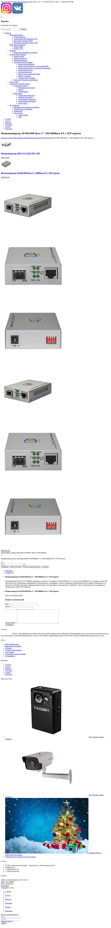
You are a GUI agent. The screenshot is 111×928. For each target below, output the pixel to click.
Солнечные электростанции (20, 84)
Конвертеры (18, 111)
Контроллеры (23, 115)
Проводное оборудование (23, 62)
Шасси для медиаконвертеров (29, 74)
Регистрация (22, 2)
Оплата (8, 675)
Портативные (23, 92)
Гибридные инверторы (26, 95)
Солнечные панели (21, 86)
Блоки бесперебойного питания (25, 52)
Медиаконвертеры (20, 60)
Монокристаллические (26, 88)
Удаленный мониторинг (27, 101)
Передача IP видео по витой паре (26, 80)
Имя (7, 604)
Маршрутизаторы (20, 58)
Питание (13, 51)
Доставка (8, 673)
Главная (4, 138)
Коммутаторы (19, 56)
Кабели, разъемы (24, 76)
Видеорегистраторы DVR (23, 41)
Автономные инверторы (27, 99)
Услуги (7, 669)
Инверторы (18, 93)
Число (8, 606)
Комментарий (11, 625)
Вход (15, 2)
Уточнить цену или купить (31, 567)
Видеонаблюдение (16, 35)
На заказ (45, 567)
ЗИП (20, 117)
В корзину (5, 567)
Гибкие (21, 90)
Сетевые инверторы (25, 97)
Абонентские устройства (23, 109)
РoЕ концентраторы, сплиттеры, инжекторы (34, 68)
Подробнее (5, 888)
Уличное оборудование (26, 78)
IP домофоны (14, 105)
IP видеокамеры (20, 37)
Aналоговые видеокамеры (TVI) (26, 39)
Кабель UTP (18, 49)
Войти (4, 926)
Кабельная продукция (17, 45)
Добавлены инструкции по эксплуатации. (20, 859)
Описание (8, 571)
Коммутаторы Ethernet (26, 64)
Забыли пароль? (7, 924)
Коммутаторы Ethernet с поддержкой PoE (33, 66)
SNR (39, 138)
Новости (8, 671)
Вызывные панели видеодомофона (26, 107)
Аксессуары (14, 82)
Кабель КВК (18, 47)
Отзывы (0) (9, 573)
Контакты (8, 677)
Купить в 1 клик (16, 567)
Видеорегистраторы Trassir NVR (26, 43)
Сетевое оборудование (18, 54)
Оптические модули (25, 70)
